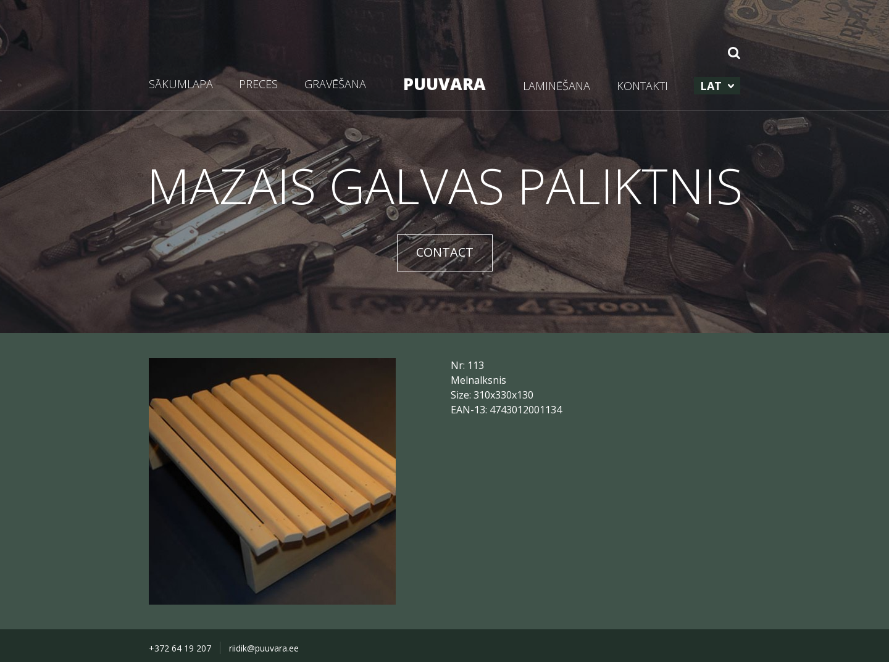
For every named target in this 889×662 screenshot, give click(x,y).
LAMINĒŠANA (556, 85)
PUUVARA (444, 83)
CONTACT (445, 252)
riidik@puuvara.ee (264, 648)
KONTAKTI (642, 85)
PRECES (258, 84)
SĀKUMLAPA (181, 84)
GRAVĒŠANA (335, 84)
